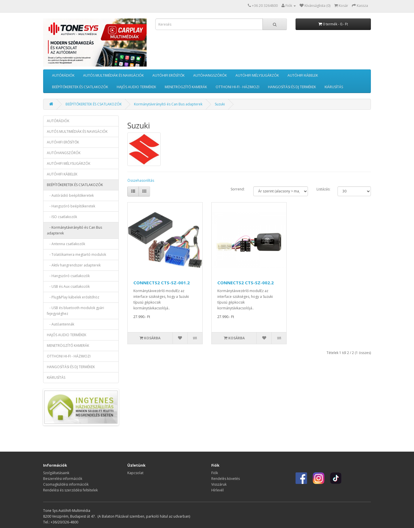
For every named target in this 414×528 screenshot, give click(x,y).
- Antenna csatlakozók (66, 243)
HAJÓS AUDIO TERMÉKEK (136, 86)
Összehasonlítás (140, 180)
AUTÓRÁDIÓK (63, 75)
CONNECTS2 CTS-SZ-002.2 (245, 282)
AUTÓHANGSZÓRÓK (210, 75)
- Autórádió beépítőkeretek (70, 195)
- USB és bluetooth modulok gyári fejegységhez (75, 310)
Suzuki (220, 104)
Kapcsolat (135, 472)
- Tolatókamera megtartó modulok (76, 254)
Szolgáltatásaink (56, 472)
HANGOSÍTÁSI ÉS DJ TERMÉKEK (292, 86)
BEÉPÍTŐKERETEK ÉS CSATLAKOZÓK (80, 86)
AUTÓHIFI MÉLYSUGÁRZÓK (257, 75)
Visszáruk (219, 484)
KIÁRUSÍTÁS (334, 86)
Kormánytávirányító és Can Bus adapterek (168, 104)
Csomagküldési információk (66, 484)
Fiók (214, 472)
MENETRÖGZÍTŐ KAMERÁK (186, 86)
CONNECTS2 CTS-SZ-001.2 (161, 282)
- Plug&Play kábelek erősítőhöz (73, 297)
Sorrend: (238, 189)
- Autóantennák (60, 324)
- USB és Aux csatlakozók (68, 286)
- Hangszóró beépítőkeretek (71, 206)
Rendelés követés (225, 478)
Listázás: (323, 189)
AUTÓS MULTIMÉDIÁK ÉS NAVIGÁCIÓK (113, 75)
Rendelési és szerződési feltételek (70, 490)
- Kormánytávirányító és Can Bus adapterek (74, 230)
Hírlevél (217, 490)
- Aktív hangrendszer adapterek (74, 265)
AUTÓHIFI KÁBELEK (303, 75)
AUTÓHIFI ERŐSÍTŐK (168, 75)
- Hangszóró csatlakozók (68, 275)
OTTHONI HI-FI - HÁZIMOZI (237, 86)
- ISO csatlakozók (62, 216)
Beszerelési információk (62, 478)
